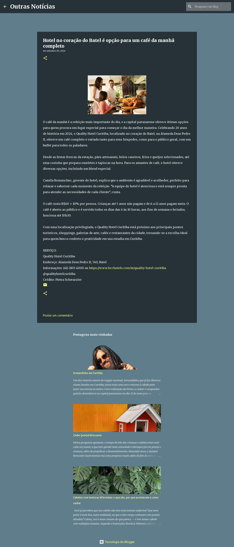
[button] (45, 58)
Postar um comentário (58, 315)
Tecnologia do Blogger (117, 542)
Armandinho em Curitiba (88, 373)
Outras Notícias (32, 6)
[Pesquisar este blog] (212, 6)
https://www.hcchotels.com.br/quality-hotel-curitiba (127, 268)
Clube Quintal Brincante (87, 435)
